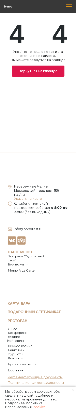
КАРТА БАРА (19, 304)
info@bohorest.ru (28, 229)
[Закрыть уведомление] (73, 390)
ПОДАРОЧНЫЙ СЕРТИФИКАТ (34, 312)
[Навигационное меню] (69, 6)
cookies (39, 407)
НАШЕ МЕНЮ (20, 252)
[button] (23, 364)
